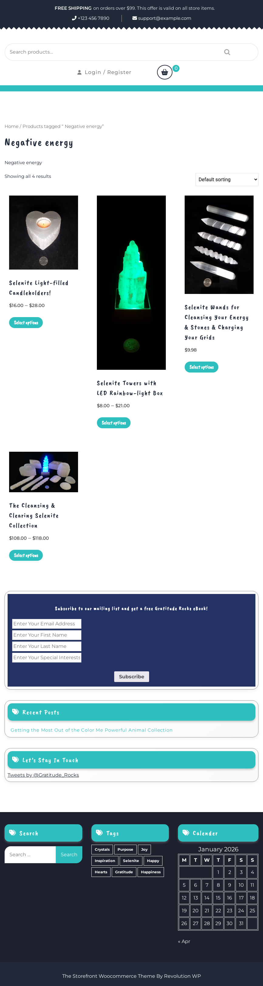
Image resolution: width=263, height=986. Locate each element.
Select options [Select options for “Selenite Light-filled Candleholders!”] (26, 323)
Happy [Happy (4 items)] (153, 860)
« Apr (184, 941)
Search (225, 52)
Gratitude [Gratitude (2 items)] (124, 872)
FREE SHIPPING (73, 8)
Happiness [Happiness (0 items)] (151, 872)
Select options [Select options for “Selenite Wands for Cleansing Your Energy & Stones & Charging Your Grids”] (201, 367)
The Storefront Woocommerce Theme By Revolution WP (131, 976)
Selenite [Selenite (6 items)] (131, 860)
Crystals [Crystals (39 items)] (102, 849)
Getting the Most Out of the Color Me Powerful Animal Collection (91, 730)
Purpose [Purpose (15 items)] (125, 849)
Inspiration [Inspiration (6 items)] (105, 860)
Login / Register (104, 72)
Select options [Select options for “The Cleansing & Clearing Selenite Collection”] (26, 555)
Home (12, 126)
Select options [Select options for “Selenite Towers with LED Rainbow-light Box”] (114, 423)
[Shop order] (227, 179)
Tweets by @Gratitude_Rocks (43, 775)
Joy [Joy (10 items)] (144, 849)
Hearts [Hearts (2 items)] (101, 872)
